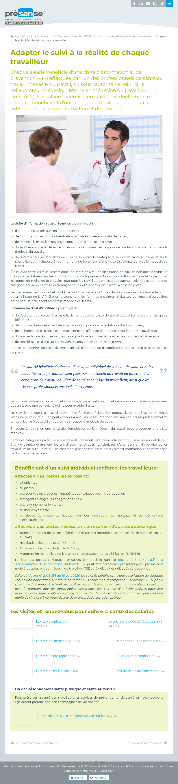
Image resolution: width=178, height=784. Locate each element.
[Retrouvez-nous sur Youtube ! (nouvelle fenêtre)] (148, 3)
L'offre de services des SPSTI (72, 32)
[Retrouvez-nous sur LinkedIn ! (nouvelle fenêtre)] (141, 3)
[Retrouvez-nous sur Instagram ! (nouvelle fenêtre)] (155, 3)
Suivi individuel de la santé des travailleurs (123, 32)
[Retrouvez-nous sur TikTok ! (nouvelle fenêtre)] (162, 3)
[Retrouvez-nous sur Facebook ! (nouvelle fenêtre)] (134, 3)
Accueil (20, 32)
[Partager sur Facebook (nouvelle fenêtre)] (96, 759)
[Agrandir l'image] (89, 160)
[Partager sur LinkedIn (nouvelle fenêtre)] (103, 759)
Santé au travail (39, 32)
